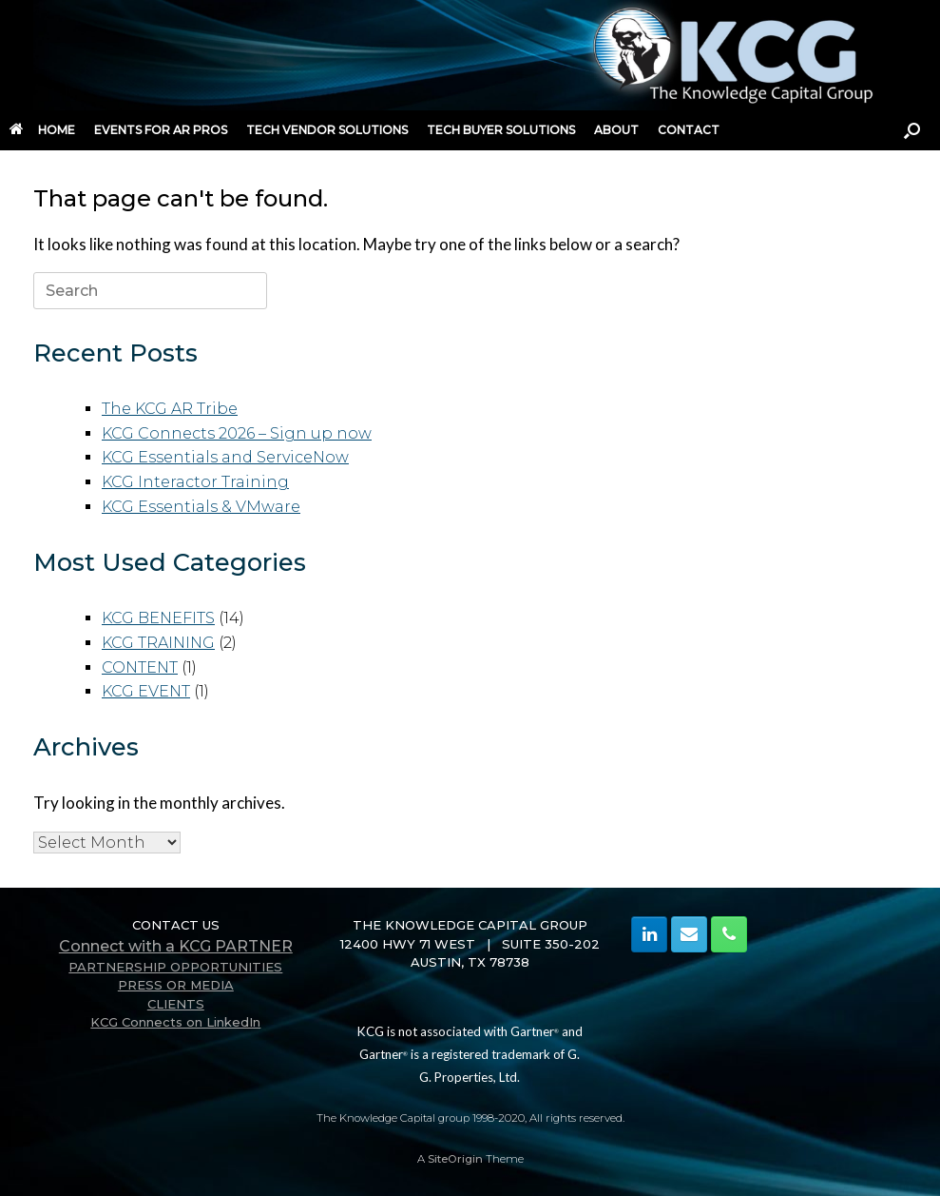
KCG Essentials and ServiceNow (225, 457)
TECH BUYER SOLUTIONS (501, 130)
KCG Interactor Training (195, 482)
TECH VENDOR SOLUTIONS (327, 130)
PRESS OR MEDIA (176, 984)
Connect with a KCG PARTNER (176, 946)
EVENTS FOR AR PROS (160, 130)
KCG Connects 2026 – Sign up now (237, 433)
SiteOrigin (455, 1159)
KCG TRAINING (158, 643)
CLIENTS (175, 1003)
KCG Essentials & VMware (201, 507)
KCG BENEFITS (158, 618)
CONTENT (140, 667)
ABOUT (616, 130)
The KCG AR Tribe (170, 409)
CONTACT (688, 130)
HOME (42, 130)
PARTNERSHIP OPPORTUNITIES (175, 966)
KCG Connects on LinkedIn (175, 1021)
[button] (912, 130)
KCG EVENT (146, 691)
